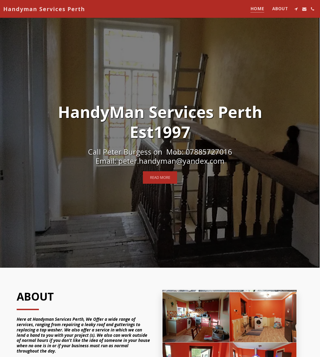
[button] (296, 9)
